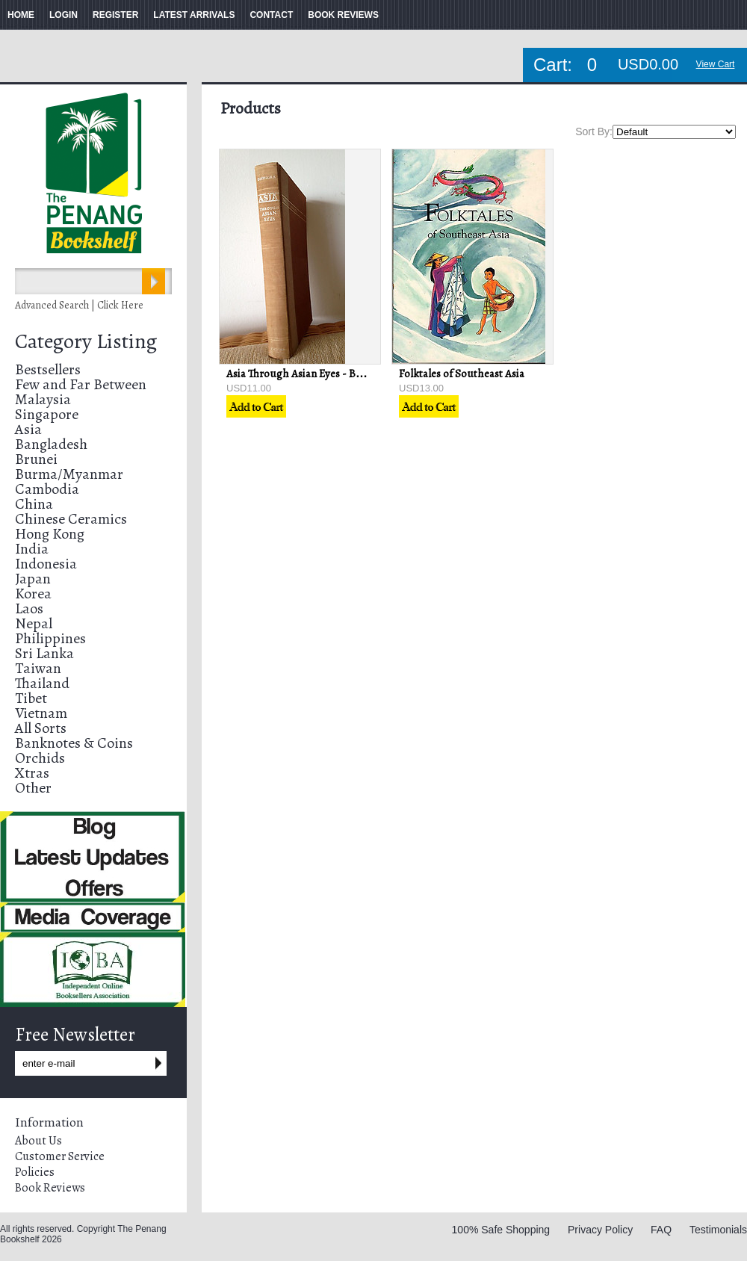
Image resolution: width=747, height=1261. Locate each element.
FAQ (661, 1230)
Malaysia (43, 399)
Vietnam (41, 713)
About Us (38, 1141)
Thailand (42, 683)
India (32, 549)
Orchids (40, 758)
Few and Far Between (80, 384)
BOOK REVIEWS (343, 15)
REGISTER (115, 15)
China (34, 504)
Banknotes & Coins (74, 743)
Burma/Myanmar (69, 474)
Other (33, 788)
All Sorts (40, 728)
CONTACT (271, 15)
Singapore (46, 414)
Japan (33, 578)
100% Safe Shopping (501, 1230)
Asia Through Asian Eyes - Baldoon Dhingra (328, 373)
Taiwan (38, 668)
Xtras (32, 773)
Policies (35, 1172)
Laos (29, 608)
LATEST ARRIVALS (194, 15)
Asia (28, 429)
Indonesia (46, 564)
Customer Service (60, 1156)
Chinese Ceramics (71, 519)
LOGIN (63, 15)
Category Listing (86, 341)
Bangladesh (51, 444)
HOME (20, 15)
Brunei (36, 459)
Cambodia (47, 489)
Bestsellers (48, 369)
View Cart (715, 64)
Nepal (33, 623)
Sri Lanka (44, 653)
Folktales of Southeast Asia (461, 373)
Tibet (31, 698)
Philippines (50, 638)
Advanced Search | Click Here (79, 305)
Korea (33, 593)
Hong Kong (49, 534)
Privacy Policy (600, 1230)
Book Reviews (50, 1188)
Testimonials (718, 1230)
